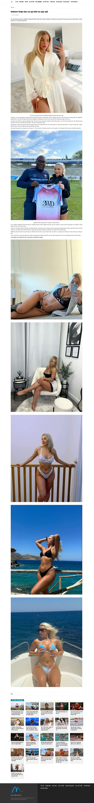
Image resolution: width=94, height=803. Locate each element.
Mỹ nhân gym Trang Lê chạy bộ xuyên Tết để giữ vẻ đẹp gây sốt (76, 728)
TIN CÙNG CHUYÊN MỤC (17, 700)
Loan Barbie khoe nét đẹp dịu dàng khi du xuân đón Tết (61, 728)
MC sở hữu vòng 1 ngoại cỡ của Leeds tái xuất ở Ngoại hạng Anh (47, 728)
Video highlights (38, 1)
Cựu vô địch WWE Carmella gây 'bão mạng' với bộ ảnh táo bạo (47, 713)
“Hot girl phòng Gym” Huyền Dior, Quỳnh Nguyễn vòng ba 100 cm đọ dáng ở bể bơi (61, 744)
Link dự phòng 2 (74, 1)
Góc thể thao (46, 1)
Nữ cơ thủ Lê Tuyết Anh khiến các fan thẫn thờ (76, 743)
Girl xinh (26, 1)
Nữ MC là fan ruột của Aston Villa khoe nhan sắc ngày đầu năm (17, 774)
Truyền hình (52, 1)
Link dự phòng (59, 1)
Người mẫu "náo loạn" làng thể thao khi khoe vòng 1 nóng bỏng (47, 759)
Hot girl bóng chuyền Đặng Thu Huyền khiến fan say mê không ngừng (32, 713)
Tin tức (16, 1)
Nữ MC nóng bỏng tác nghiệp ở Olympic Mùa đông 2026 (31, 744)
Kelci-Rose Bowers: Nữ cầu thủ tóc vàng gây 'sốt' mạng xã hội (76, 713)
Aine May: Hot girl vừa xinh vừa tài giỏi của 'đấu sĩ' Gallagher (17, 759)
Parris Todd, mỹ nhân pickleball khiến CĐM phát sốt (32, 759)
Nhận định (21, 1)
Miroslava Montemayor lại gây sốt (61, 712)
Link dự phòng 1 (66, 1)
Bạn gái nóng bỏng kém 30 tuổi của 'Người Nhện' (17, 743)
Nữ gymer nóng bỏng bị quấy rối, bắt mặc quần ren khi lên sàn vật (17, 728)
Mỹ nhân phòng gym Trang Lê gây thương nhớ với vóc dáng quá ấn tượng (17, 713)
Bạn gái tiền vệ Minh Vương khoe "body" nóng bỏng (76, 759)
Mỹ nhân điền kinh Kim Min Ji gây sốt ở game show (47, 743)
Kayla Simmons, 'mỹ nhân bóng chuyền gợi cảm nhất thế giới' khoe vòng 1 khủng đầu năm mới (62, 760)
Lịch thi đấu (31, 1)
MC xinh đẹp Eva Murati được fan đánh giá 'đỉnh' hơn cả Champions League (32, 728)
